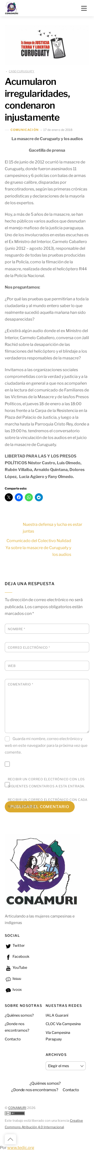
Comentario (20, 684)
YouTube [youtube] (16, 967)
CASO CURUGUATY (21, 71)
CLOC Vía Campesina (63, 1024)
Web (12, 666)
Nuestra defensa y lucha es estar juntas (43, 528)
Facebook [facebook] (17, 956)
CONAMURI (17, 1108)
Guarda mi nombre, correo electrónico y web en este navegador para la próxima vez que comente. (46, 745)
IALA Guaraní (57, 1015)
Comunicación (25, 130)
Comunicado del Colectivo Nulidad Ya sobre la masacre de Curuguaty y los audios (47, 547)
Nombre (16, 629)
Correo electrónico (29, 647)
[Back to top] (10, 1139)
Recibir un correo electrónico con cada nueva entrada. (47, 803)
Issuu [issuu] (13, 978)
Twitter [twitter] (15, 945)
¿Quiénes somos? (19, 1015)
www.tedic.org (20, 1147)
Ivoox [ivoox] (13, 989)
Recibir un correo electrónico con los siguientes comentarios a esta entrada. (46, 782)
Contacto (13, 1039)
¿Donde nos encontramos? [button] (34, 1089)
